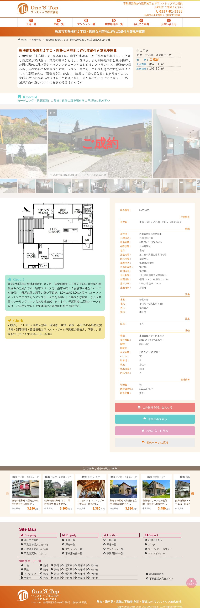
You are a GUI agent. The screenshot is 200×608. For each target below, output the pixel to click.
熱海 (45, 565)
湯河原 (68, 565)
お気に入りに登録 (155, 430)
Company (28, 535)
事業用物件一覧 (73, 553)
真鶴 (56, 565)
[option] (25, 494)
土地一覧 (70, 540)
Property (69, 535)
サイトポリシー (156, 553)
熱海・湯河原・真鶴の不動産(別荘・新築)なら (139, 601)
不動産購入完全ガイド (161, 578)
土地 (25, 565)
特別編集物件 (156, 574)
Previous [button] (7, 493)
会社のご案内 (31, 540)
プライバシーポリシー (160, 549)
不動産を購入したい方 (36, 544)
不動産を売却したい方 (36, 549)
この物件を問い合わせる (155, 407)
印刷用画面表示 (155, 419)
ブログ (151, 544)
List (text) (111, 535)
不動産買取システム (35, 553)
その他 (94, 565)
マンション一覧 (73, 549)
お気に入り (191, 582)
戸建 (25, 569)
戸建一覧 (36, 39)
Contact (151, 535)
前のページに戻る (155, 442)
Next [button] (192, 493)
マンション (28, 573)
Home (22, 39)
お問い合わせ (155, 540)
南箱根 (81, 565)
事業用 (26, 577)
